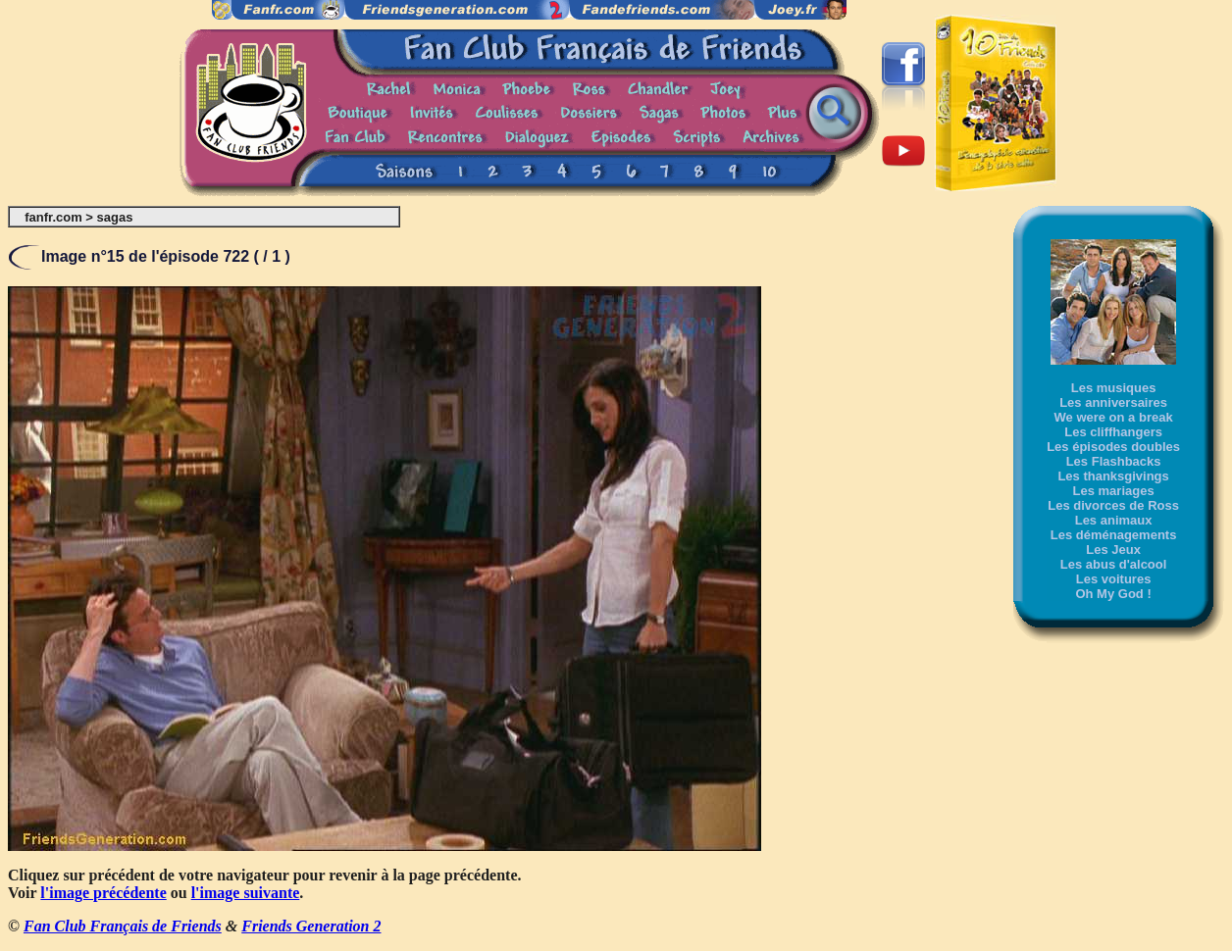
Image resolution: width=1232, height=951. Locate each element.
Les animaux (1114, 520)
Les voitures (1114, 579)
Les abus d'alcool (1113, 564)
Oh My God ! (1113, 593)
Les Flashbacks (1113, 461)
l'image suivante (245, 892)
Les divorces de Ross (1113, 505)
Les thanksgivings (1112, 476)
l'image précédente (103, 892)
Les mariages (1114, 490)
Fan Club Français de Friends (123, 926)
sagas (115, 217)
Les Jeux (1113, 549)
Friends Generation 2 (311, 926)
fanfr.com (53, 217)
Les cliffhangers (1113, 432)
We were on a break (1113, 417)
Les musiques (1113, 387)
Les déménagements (1114, 534)
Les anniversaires (1113, 402)
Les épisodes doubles (1113, 446)
